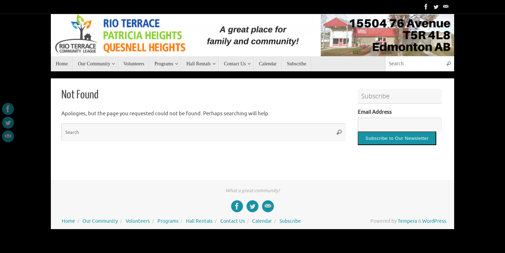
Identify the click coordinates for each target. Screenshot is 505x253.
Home (68, 221)
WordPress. (434, 221)
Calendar (262, 221)
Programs (168, 221)
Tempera (407, 221)
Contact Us (232, 221)
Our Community (100, 221)
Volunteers (138, 221)
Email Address (375, 112)
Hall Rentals (199, 221)
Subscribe (290, 221)
